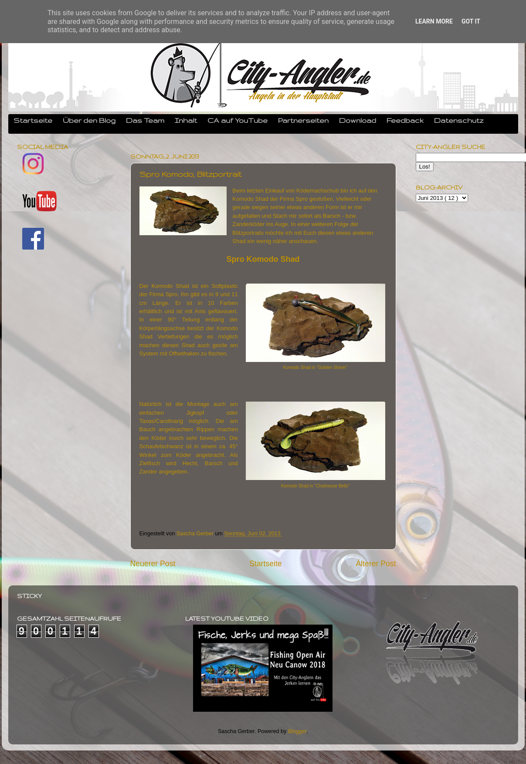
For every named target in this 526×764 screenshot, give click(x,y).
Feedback (405, 120)
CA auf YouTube (237, 120)
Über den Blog (89, 120)
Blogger (297, 731)
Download (357, 120)
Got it (471, 21)
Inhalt (186, 120)
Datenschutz (459, 120)
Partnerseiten (303, 120)
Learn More (434, 21)
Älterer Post (376, 563)
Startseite (33, 120)
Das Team (145, 120)
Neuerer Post (153, 563)
